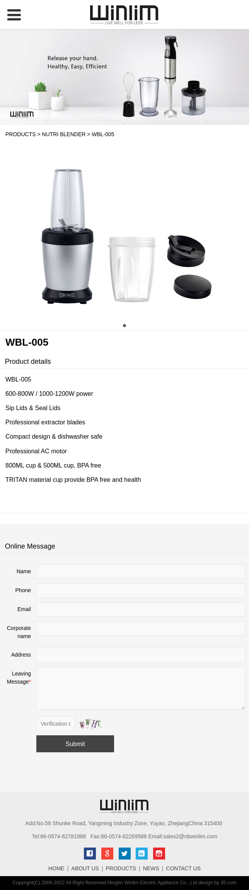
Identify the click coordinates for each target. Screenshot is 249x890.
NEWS (151, 868)
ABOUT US (85, 868)
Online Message (30, 546)
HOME (56, 868)
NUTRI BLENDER (64, 134)
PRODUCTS (20, 134)
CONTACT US (183, 868)
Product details (28, 361)
